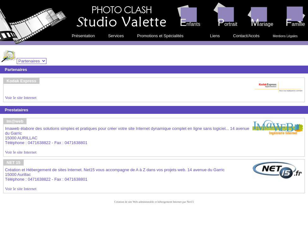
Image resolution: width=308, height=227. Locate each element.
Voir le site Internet (21, 97)
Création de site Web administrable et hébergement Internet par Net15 (154, 201)
